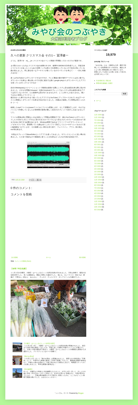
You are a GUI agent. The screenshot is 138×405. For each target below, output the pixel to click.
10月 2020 (98, 155)
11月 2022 (98, 139)
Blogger (81, 393)
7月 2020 (97, 163)
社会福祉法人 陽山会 (103, 81)
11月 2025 (98, 115)
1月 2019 (97, 199)
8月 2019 (97, 185)
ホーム (48, 257)
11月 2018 (98, 204)
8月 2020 (97, 161)
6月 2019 (97, 191)
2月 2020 (97, 174)
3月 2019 (97, 196)
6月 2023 (97, 136)
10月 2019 (98, 182)
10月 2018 (98, 207)
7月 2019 (97, 188)
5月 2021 (97, 147)
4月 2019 (97, 193)
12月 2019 (98, 177)
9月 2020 (97, 158)
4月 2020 (97, 169)
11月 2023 (98, 126)
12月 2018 (98, 201)
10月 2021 (98, 142)
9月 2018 (97, 210)
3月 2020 (97, 172)
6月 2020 (97, 166)
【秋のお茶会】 (29, 356)
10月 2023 (98, 128)
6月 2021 (97, 144)
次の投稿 (14, 257)
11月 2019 (98, 180)
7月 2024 (97, 120)
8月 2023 (97, 131)
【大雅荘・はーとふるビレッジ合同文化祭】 (39, 343)
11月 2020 (98, 153)
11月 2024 (98, 117)
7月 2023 (97, 134)
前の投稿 (82, 257)
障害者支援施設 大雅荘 (104, 83)
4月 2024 (97, 123)
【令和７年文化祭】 (19, 269)
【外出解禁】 (28, 369)
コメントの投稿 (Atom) (23, 261)
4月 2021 (97, 150)
